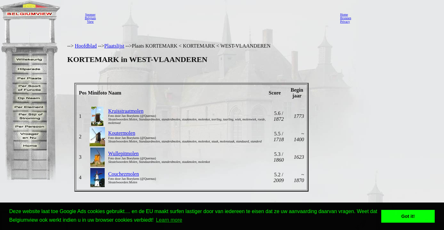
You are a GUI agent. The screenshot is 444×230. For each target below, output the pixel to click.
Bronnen (345, 18)
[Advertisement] (216, 18)
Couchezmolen (123, 174)
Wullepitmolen (123, 153)
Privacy (345, 21)
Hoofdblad (86, 46)
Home (344, 14)
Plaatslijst (114, 46)
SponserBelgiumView (90, 18)
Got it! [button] (408, 216)
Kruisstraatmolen (125, 111)
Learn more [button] (169, 220)
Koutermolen (121, 133)
